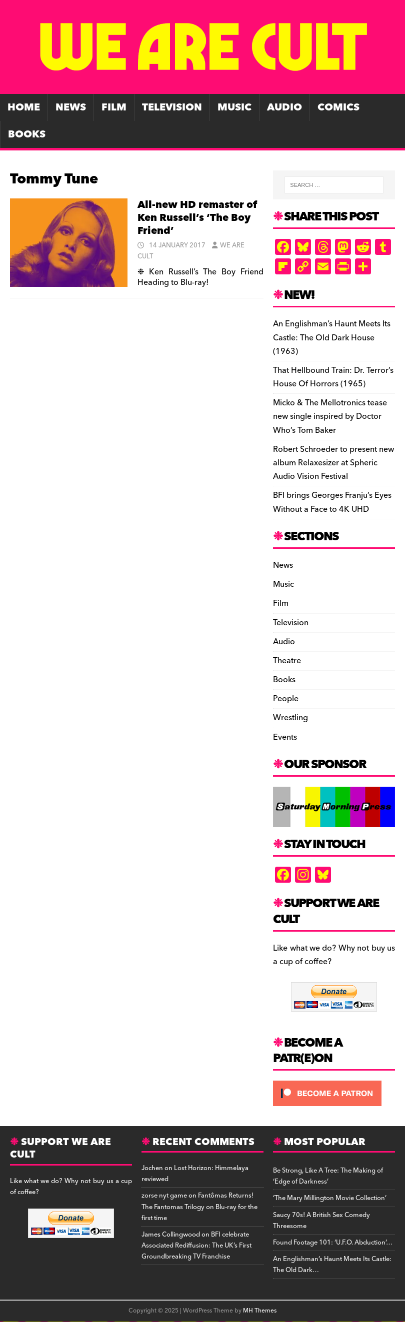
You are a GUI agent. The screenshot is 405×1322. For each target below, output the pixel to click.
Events (285, 737)
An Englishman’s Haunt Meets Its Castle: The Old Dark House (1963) (331, 337)
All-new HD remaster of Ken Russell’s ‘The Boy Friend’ (197, 217)
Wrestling (290, 718)
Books (27, 134)
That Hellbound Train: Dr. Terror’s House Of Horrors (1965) (333, 377)
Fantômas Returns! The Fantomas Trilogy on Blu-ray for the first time (200, 1206)
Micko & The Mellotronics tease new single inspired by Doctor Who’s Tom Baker (330, 416)
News (71, 107)
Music (235, 107)
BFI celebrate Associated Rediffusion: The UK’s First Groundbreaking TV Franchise (197, 1245)
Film (114, 107)
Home (24, 107)
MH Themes (259, 1311)
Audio (284, 107)
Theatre (287, 661)
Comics (339, 107)
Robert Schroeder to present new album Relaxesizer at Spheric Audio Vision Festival (333, 462)
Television (172, 107)
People (285, 699)
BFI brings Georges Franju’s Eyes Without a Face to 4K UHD (332, 502)
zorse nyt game (164, 1195)
